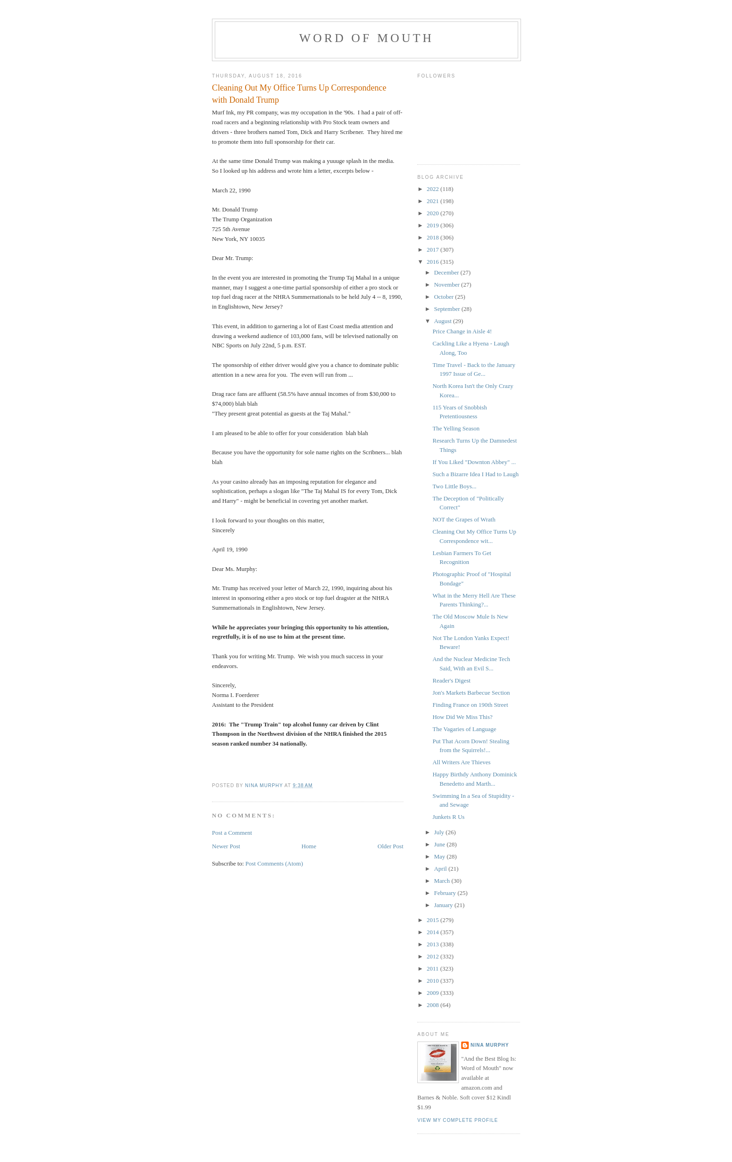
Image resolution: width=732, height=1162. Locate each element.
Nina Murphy (490, 1045)
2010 (433, 980)
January (444, 904)
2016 (433, 261)
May (440, 856)
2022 (433, 188)
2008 (433, 1004)
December (447, 272)
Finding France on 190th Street (470, 704)
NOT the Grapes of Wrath (463, 519)
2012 (433, 956)
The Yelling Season (455, 428)
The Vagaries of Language (464, 728)
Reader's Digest (451, 680)
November (447, 284)
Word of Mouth (366, 38)
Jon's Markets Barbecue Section (471, 692)
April (441, 868)
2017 (433, 249)
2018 (433, 237)
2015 (433, 919)
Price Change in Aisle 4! (462, 331)
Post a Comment (232, 832)
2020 (433, 213)
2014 (433, 932)
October (444, 296)
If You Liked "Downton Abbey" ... (474, 461)
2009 (433, 992)
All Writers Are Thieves (461, 762)
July (440, 832)
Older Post (390, 846)
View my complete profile (457, 1120)
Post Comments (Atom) (274, 863)
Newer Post (226, 846)
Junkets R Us (448, 816)
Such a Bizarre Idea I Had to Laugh (475, 474)
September (448, 308)
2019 (433, 225)
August (443, 320)
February (446, 892)
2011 (433, 968)
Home (309, 846)
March (442, 880)
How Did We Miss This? (462, 716)
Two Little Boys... (454, 486)
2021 (433, 200)
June (440, 844)
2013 (433, 944)
